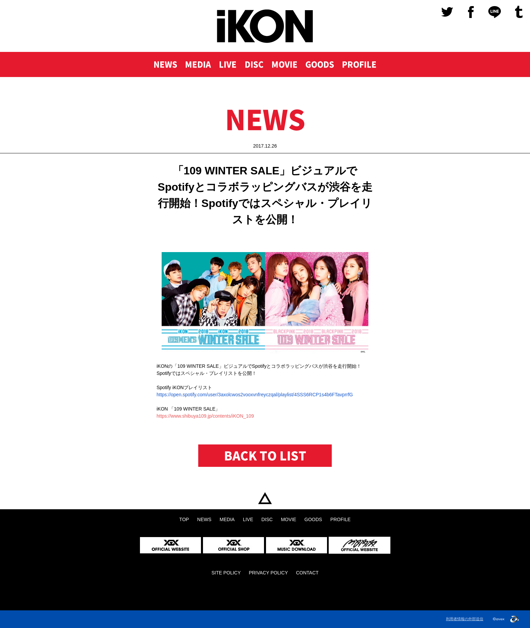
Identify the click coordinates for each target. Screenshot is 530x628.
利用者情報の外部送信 (464, 619)
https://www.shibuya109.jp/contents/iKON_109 (205, 416)
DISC (253, 65)
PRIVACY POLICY (268, 572)
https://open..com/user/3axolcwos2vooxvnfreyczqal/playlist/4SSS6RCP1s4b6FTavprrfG (255, 394)
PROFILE (361, 65)
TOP (265, 498)
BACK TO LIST (265, 455)
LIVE (226, 65)
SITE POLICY (226, 572)
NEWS (163, 65)
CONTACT (307, 572)
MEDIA (196, 65)
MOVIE (284, 65)
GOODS (320, 65)
